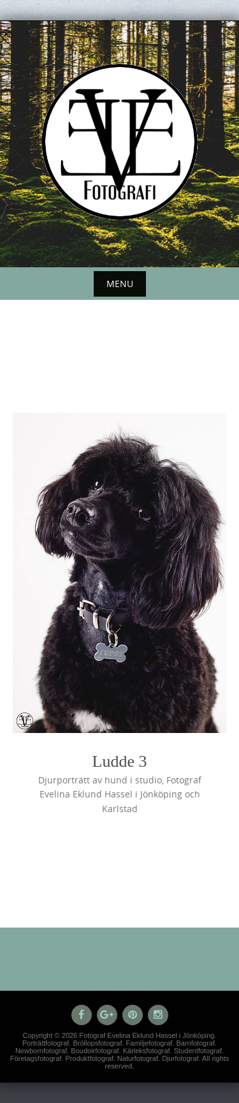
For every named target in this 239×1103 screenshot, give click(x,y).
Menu (119, 284)
